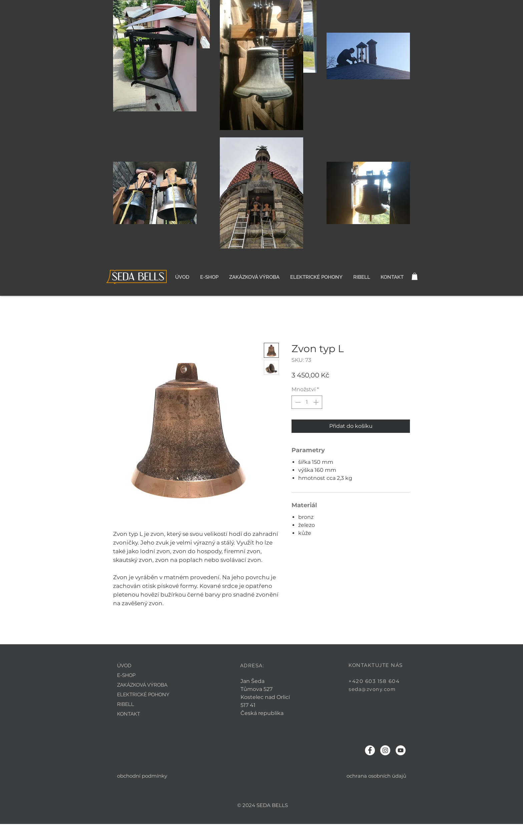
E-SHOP (126, 675)
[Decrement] (297, 402)
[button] (415, 276)
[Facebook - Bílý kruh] (370, 750)
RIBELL (125, 704)
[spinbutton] (307, 402)
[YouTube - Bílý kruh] (401, 750)
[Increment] (316, 402)
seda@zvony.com (372, 689)
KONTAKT (128, 714)
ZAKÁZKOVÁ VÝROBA (142, 685)
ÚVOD (124, 666)
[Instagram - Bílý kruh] (385, 750)
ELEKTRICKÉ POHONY (143, 695)
